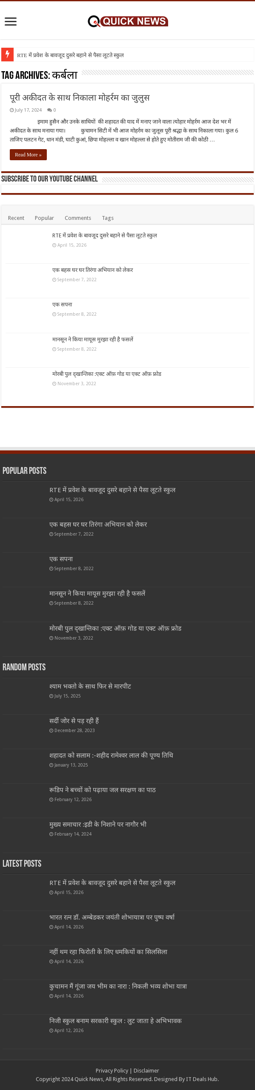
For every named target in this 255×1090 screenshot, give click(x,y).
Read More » (28, 155)
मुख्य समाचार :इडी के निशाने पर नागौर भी (97, 824)
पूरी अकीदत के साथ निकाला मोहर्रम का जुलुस (80, 97)
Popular (44, 218)
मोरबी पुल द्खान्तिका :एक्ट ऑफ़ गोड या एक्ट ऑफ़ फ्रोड (106, 374)
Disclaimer (146, 1070)
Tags (108, 218)
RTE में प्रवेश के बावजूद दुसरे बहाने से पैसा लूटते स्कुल (70, 55)
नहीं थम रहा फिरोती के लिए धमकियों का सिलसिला (108, 952)
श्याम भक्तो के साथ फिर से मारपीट (90, 686)
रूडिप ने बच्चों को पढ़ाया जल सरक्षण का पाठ (102, 790)
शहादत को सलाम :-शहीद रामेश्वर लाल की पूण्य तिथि (111, 755)
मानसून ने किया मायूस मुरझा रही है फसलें (92, 339)
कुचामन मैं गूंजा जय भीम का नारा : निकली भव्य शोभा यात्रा (118, 986)
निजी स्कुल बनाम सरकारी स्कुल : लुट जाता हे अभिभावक (115, 1021)
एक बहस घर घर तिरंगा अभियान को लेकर (92, 270)
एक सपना (62, 304)
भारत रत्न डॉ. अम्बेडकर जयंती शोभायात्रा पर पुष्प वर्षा (112, 917)
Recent (16, 218)
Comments (78, 218)
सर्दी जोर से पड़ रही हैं (74, 721)
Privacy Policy (112, 1070)
